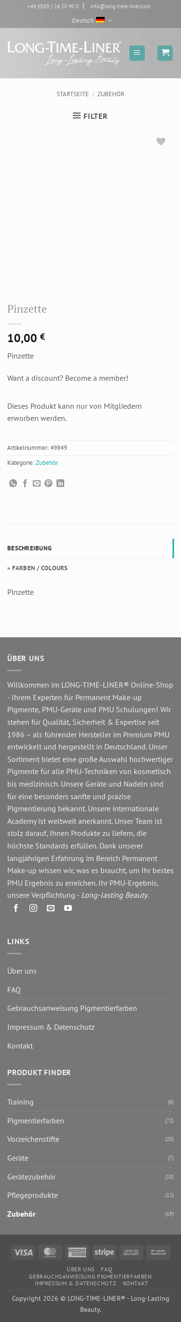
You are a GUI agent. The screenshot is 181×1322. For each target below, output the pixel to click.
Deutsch (92, 20)
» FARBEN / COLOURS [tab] (37, 568)
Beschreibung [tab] (29, 548)
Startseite (72, 94)
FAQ (14, 989)
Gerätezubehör (31, 1176)
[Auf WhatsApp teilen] (13, 483)
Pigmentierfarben (35, 1120)
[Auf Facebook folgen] (16, 910)
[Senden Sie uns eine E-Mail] (51, 910)
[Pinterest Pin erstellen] (48, 483)
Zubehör (111, 94)
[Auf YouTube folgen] (68, 910)
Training (20, 1101)
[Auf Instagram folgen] (34, 910)
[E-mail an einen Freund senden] (37, 483)
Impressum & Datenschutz (51, 1027)
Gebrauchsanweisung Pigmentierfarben (72, 1008)
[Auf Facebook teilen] (25, 483)
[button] (137, 53)
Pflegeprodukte (32, 1195)
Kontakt (20, 1045)
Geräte (17, 1158)
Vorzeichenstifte (33, 1139)
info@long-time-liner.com (120, 6)
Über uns (22, 971)
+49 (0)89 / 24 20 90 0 (53, 6)
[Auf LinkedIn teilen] (60, 483)
